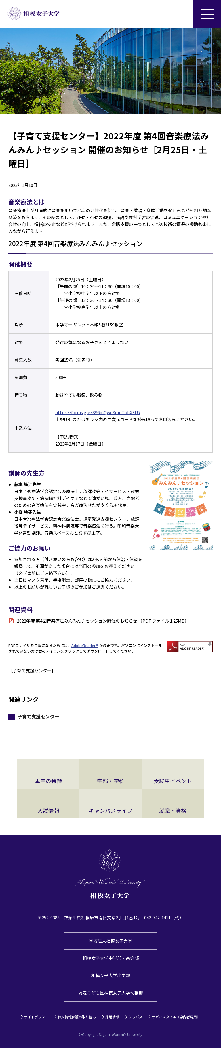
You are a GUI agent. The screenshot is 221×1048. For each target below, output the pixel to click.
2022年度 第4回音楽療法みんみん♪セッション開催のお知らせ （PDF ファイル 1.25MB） (103, 621)
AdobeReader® (84, 645)
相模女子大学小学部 (110, 975)
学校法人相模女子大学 (110, 941)
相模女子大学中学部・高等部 (111, 958)
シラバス (135, 1016)
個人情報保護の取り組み (77, 1016)
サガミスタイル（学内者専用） (176, 1016)
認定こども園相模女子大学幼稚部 (110, 993)
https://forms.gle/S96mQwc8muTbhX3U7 (97, 412)
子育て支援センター (38, 716)
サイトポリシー (36, 1016)
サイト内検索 (179, 14)
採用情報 (112, 1016)
